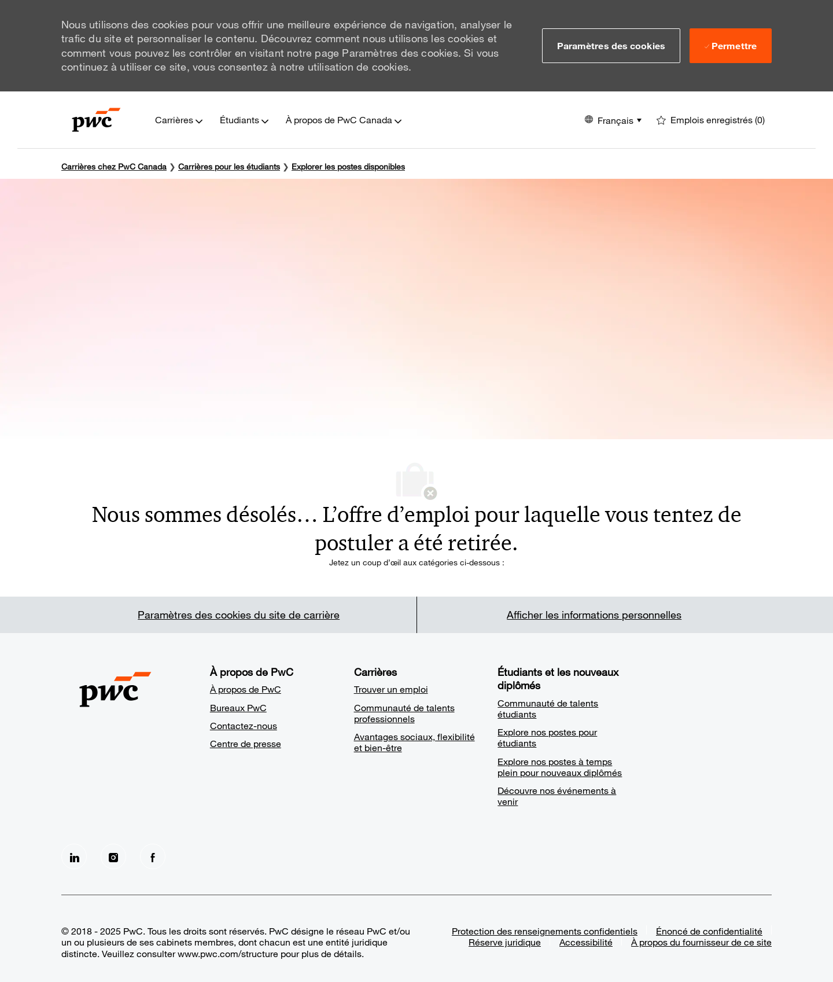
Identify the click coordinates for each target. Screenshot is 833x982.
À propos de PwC (245, 688)
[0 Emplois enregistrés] (711, 120)
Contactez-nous (243, 725)
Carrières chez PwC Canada (114, 166)
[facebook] (152, 856)
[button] (611, 45)
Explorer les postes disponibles (348, 166)
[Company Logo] (96, 119)
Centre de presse (245, 743)
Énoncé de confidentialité (709, 930)
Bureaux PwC (238, 707)
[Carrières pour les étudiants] (229, 166)
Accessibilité (586, 941)
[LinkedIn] (74, 856)
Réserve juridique (505, 941)
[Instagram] (113, 856)
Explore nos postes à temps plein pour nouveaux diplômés (559, 767)
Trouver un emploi (391, 688)
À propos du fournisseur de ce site (701, 941)
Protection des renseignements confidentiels (544, 930)
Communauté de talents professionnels (404, 713)
